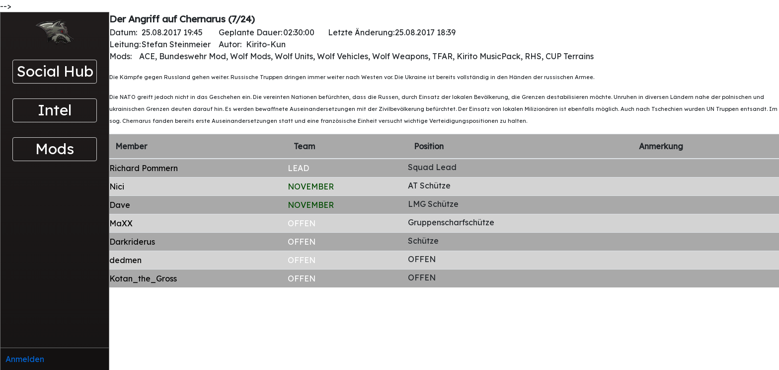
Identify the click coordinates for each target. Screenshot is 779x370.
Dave (119, 205)
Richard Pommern (143, 168)
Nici (116, 186)
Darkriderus (132, 242)
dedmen (125, 260)
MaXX (121, 223)
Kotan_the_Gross (143, 278)
